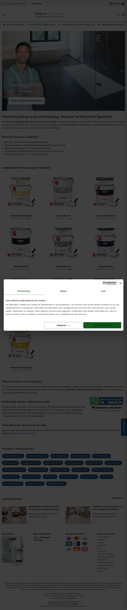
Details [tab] (63, 291)
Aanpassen (63, 325)
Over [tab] (103, 291)
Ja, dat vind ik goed (102, 325)
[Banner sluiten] (120, 283)
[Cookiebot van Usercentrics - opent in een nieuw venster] (104, 283)
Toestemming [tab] (23, 291)
